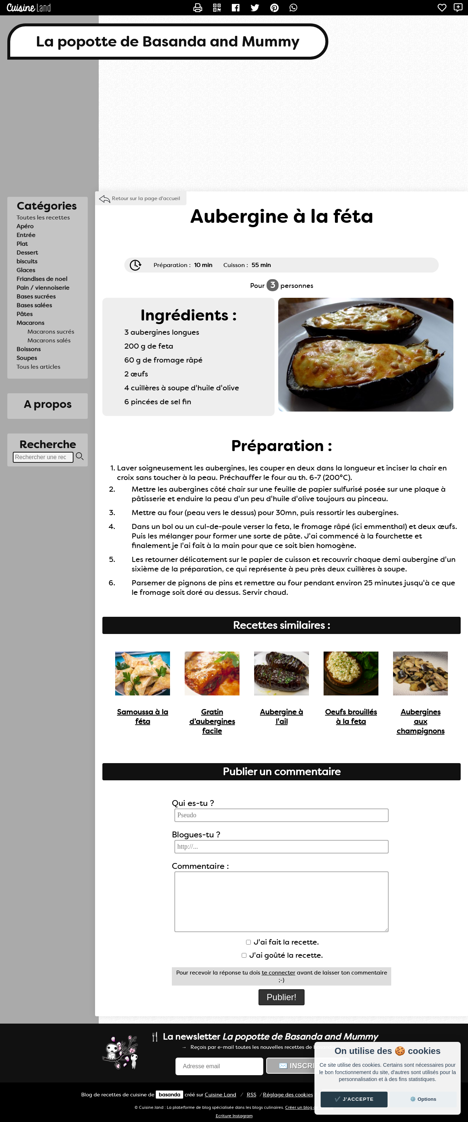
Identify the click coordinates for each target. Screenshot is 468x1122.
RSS (251, 1094)
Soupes (26, 358)
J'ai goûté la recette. (282, 955)
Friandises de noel (41, 279)
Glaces (25, 270)
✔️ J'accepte (354, 1099)
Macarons (30, 323)
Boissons (28, 349)
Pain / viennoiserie (42, 288)
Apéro (25, 226)
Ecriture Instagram (234, 1116)
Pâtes (24, 314)
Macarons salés (49, 340)
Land (220, 1094)
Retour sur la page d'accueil (146, 198)
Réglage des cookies (288, 1094)
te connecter (278, 972)
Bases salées (34, 305)
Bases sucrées (36, 296)
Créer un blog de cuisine (309, 1107)
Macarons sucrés (50, 331)
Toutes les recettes (43, 217)
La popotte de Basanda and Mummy (168, 41)
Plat (22, 244)
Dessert (27, 252)
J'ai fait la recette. (282, 942)
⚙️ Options (423, 1099)
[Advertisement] (234, 125)
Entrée (25, 235)
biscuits (26, 261)
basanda (169, 1094)
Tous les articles (38, 367)
